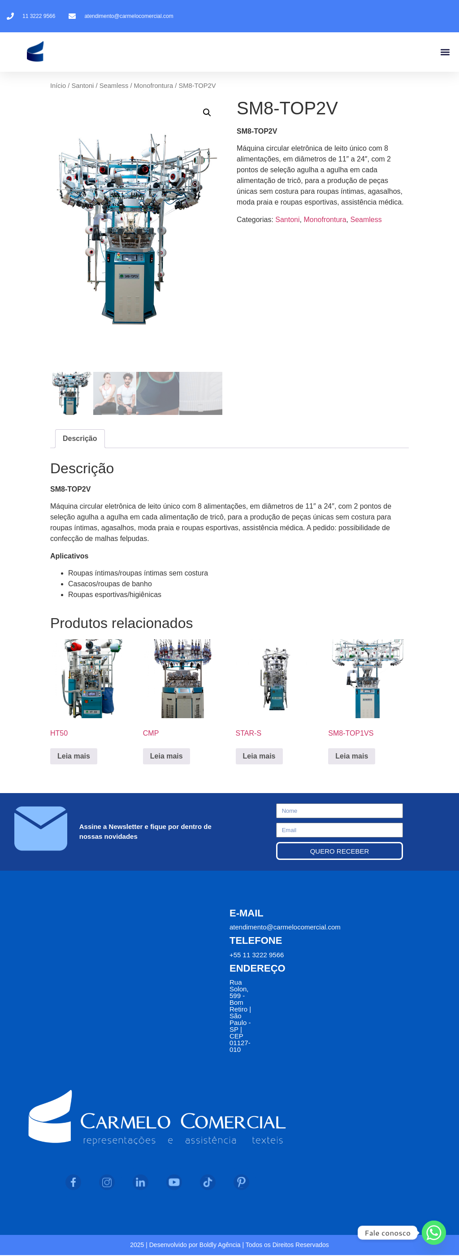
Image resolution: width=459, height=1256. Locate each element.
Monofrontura (153, 85)
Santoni (82, 85)
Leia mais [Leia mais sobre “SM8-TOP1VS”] (351, 757)
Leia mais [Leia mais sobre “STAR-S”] (259, 757)
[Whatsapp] (434, 1233)
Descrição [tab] (80, 439)
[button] (444, 52)
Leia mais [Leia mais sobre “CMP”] (166, 757)
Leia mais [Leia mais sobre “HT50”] (73, 757)
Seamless (114, 85)
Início (58, 85)
